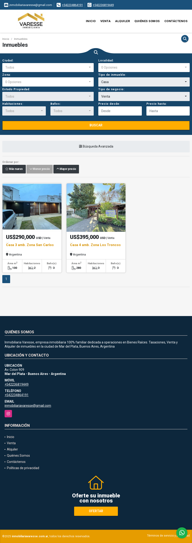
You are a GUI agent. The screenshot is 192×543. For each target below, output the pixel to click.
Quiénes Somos (147, 21)
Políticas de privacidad (23, 468)
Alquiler (122, 21)
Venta (105, 21)
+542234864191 (72, 5)
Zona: (6, 74)
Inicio (91, 21)
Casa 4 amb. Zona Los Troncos (95, 245)
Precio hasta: (156, 103)
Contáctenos (176, 21)
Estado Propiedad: (16, 89)
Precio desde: (109, 103)
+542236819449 (103, 5)
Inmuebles (20, 39)
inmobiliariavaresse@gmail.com (28, 405)
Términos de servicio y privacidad (168, 535)
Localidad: (106, 60)
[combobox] (48, 67)
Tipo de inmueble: (112, 74)
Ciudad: (8, 60)
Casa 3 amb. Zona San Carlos (30, 245)
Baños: (55, 103)
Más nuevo (14, 169)
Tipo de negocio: (111, 89)
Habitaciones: (12, 103)
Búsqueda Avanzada (96, 146)
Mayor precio (66, 169)
